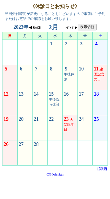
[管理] (102, 169)
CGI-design (54, 174)
